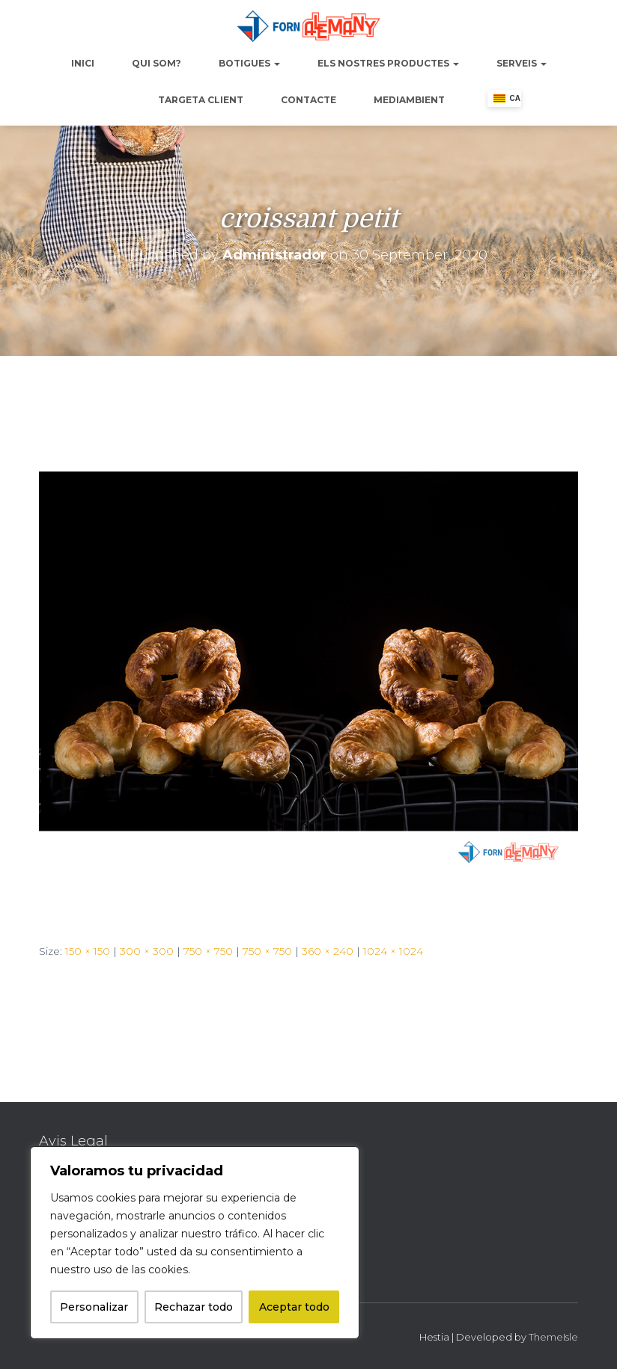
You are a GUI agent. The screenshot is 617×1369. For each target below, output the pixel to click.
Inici (82, 63)
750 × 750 (208, 951)
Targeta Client (200, 99)
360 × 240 (327, 951)
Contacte (308, 99)
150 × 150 (87, 951)
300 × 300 (147, 951)
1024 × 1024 (393, 951)
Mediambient (409, 99)
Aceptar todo (294, 1307)
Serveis (521, 63)
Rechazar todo (193, 1307)
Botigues (249, 63)
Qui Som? (156, 63)
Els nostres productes (388, 63)
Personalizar (94, 1307)
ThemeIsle (553, 1337)
